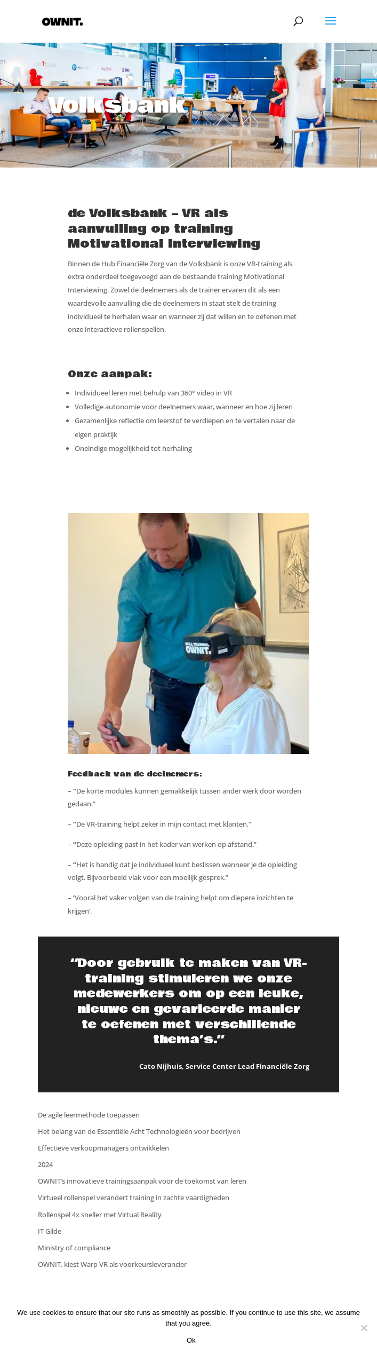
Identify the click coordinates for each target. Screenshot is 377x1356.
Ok (191, 1340)
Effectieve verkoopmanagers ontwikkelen (103, 1148)
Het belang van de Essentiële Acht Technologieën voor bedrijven (139, 1131)
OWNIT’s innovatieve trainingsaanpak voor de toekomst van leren (142, 1181)
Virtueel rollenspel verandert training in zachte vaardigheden (133, 1197)
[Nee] (363, 1327)
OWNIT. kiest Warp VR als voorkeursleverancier (112, 1264)
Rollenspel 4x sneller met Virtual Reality (100, 1214)
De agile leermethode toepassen (89, 1115)
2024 (45, 1164)
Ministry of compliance (74, 1247)
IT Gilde (49, 1231)
